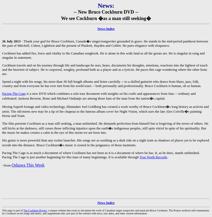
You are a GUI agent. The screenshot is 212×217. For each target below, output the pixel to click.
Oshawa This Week (28, 165)
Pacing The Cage (14, 94)
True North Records (153, 157)
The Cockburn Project (35, 210)
